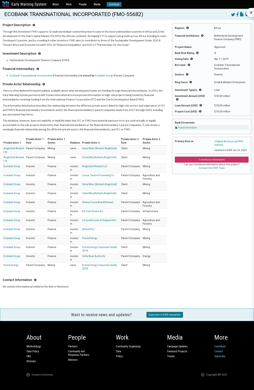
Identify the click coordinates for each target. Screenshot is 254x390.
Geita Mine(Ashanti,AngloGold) (99, 157)
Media (97, 4)
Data (118, 351)
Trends (171, 356)
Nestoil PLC (88, 229)
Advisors (73, 359)
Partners (73, 346)
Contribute (114, 4)
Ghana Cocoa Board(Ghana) (97, 202)
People (83, 4)
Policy (119, 356)
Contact (218, 351)
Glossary (31, 361)
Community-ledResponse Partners (78, 353)
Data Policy (32, 351)
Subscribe (219, 356)
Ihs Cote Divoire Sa (92, 211)
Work (69, 4)
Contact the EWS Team (212, 167)
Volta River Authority (93, 256)
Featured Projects (177, 351)
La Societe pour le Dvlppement (99, 220)
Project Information (186, 127)
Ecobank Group (104, 75)
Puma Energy (89, 238)
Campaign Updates (177, 346)
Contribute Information (212, 159)
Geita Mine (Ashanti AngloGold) (99, 148)
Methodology (33, 346)
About (55, 4)
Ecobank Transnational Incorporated (31, 75)
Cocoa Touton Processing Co (98, 175)
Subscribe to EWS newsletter (165, 314)
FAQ (28, 356)
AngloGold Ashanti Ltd (94, 166)
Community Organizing (128, 346)
